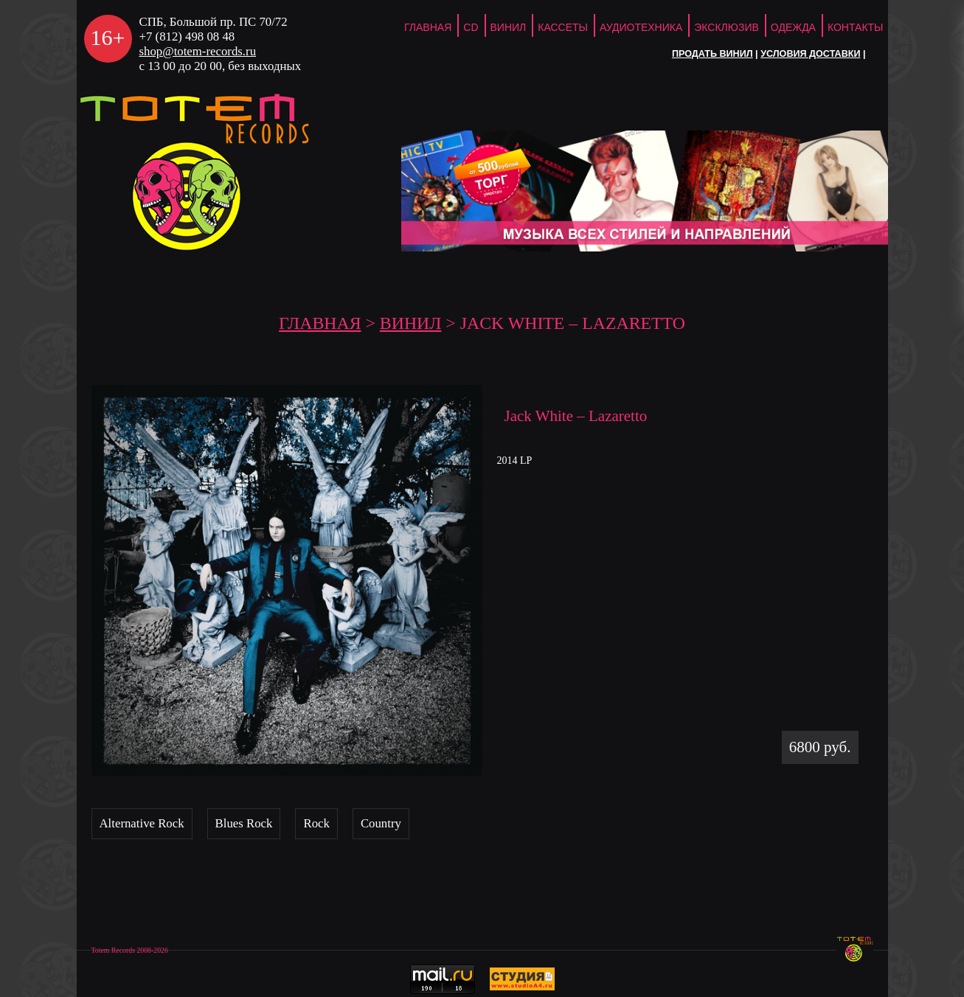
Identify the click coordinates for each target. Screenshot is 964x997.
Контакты (856, 27)
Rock (316, 823)
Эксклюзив (726, 27)
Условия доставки (810, 54)
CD (470, 27)
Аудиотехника (641, 27)
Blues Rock (244, 823)
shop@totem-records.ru (198, 51)
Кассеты (563, 27)
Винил (508, 27)
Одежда (793, 27)
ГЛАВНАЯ (427, 27)
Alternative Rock (142, 823)
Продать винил (712, 54)
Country (381, 823)
